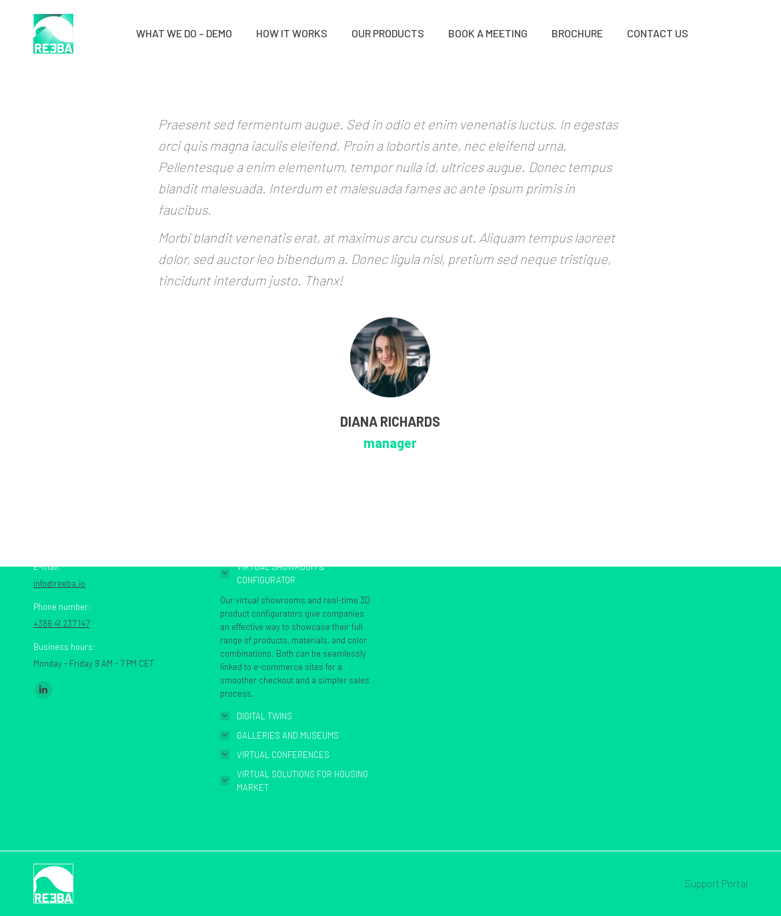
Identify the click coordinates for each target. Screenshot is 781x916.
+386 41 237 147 (61, 623)
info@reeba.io (59, 583)
